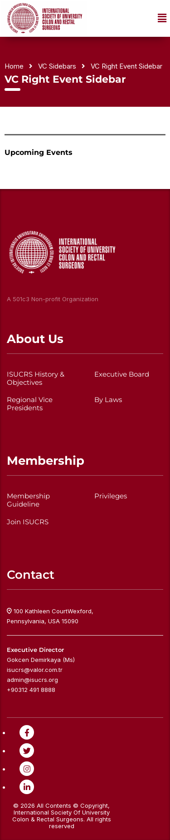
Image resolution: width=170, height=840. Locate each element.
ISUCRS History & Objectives (35, 378)
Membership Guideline (28, 500)
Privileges (110, 496)
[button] (162, 18)
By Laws (108, 400)
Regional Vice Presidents (30, 404)
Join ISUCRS (28, 522)
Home (14, 66)
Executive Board (121, 374)
